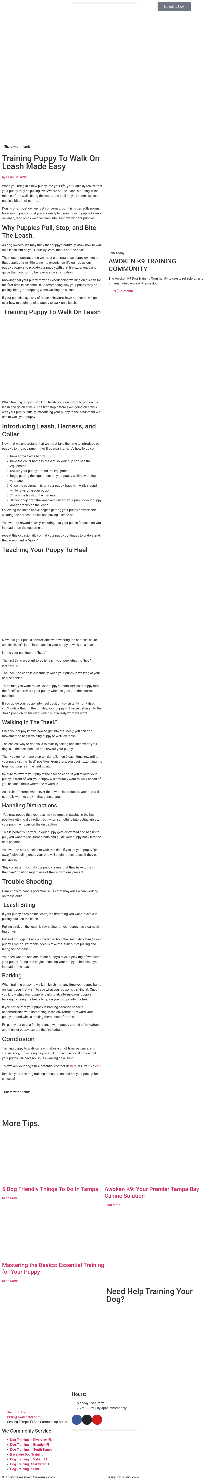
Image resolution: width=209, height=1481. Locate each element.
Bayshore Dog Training (26, 1454)
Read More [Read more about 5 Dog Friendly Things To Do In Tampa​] (10, 1198)
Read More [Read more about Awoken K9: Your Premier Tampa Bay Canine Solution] (112, 1205)
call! (98, 1066)
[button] (104, 3)
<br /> (157, 1323)
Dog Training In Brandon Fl (29, 1445)
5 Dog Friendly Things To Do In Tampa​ (50, 1189)
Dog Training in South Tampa (31, 1449)
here (73, 1066)
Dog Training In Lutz (25, 1469)
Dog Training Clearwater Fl (29, 1464)
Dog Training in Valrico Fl (28, 1459)
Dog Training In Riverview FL (31, 1440)
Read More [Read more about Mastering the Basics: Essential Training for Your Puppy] (10, 1281)
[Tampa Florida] (174, 1407)
